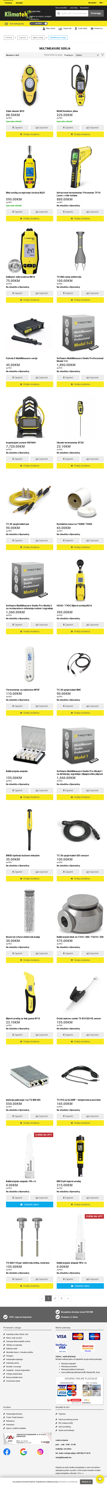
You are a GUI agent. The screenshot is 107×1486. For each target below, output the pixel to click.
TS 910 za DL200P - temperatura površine (79, 1100)
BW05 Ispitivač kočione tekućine (23, 855)
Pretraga (96, 13)
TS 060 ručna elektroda (69, 277)
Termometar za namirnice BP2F (23, 689)
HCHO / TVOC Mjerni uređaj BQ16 (74, 605)
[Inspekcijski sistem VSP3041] (29, 417)
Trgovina (22, 38)
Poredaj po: (69, 55)
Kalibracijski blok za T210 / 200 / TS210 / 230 (80, 937)
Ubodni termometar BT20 (70, 442)
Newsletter (84, 8)
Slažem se (86, 1482)
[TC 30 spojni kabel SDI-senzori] (80, 830)
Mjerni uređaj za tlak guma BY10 (23, 1018)
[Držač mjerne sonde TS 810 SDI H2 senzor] (80, 993)
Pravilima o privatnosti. (69, 1482)
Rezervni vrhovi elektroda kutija (23, 937)
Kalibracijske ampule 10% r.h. (21, 1181)
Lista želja (74, 8)
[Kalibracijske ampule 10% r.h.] (29, 1155)
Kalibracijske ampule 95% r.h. (72, 1263)
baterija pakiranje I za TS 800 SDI (23, 1100)
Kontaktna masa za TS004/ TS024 (74, 524)
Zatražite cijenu (29, 1204)
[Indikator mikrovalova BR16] (29, 251)
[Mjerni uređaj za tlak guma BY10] (29, 993)
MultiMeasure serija (58, 38)
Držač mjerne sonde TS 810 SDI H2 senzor (79, 1018)
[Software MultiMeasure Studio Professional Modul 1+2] (80, 332)
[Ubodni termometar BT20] (80, 417)
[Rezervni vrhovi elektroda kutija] (29, 911)
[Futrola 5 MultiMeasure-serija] (29, 332)
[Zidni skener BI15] (29, 85)
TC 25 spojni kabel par (17, 524)
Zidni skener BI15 (15, 111)
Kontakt (19, 3)
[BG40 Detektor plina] (80, 85)
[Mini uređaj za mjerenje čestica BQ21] (29, 167)
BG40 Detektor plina (67, 111)
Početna (8, 3)
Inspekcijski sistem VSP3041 (21, 442)
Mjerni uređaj (38, 38)
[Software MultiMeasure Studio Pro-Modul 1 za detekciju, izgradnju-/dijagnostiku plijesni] (80, 745)
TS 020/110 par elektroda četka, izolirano (27, 1263)
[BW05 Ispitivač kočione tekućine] (29, 830)
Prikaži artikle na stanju (53, 55)
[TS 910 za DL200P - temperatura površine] (80, 1074)
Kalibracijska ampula (16, 771)
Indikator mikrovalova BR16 (20, 277)
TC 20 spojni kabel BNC (69, 689)
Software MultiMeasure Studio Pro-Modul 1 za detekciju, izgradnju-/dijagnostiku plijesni (80, 772)
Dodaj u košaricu (29, 134)
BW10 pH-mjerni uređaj (69, 1181)
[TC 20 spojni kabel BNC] (80, 664)
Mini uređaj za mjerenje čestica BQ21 (25, 192)
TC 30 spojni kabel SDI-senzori (73, 855)
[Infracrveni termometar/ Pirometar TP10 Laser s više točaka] (80, 167)
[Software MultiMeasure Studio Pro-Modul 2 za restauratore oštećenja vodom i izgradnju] (29, 580)
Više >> (80, 1473)
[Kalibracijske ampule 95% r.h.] (80, 1237)
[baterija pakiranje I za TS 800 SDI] (29, 1074)
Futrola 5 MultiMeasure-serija (21, 358)
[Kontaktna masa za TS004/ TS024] (80, 498)
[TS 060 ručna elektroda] (80, 251)
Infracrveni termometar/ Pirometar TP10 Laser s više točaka (78, 194)
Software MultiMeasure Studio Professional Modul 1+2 (80, 359)
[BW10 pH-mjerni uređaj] (80, 1155)
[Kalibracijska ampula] (29, 745)
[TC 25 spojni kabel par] (29, 498)
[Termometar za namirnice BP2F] (29, 664)
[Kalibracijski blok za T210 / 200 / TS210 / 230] (80, 911)
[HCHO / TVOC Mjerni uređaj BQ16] (80, 580)
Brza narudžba (61, 8)
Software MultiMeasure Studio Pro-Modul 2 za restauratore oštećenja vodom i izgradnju (29, 607)
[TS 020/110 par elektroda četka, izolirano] (29, 1237)
